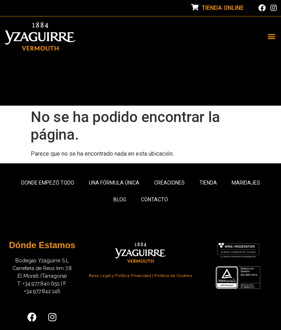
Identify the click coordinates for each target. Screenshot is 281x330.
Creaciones (169, 183)
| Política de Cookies (172, 275)
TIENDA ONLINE (223, 7)
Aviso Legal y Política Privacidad (120, 275)
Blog (119, 199)
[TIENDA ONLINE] (194, 7)
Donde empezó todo (47, 183)
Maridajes (246, 183)
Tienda (208, 183)
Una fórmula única (114, 183)
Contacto (154, 199)
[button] (271, 36)
